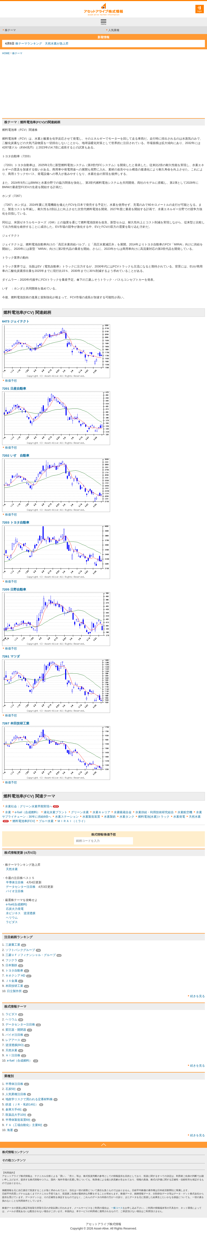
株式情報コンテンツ (15, 1152)
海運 (10, 1130)
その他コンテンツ (14, 1160)
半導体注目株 (15, 882)
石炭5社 (10, 1089)
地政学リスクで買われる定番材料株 (29, 1099)
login (199, 11)
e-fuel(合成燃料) (16, 904)
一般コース (117, 1208)
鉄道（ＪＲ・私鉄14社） (21, 1104)
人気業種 (112, 30)
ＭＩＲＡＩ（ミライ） (72, 821)
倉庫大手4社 (13, 1109)
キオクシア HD (15, 975)
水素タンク (127, 816)
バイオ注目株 (15, 891)
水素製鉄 (110, 816)
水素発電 (179, 816)
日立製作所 (14, 991)
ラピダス (12, 922)
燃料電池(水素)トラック (153, 816)
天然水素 (195, 816)
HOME (6, 53)
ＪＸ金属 (11, 980)
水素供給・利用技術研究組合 (154, 812)
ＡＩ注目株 (12, 1055)
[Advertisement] (103, 86)
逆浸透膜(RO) (14, 1045)
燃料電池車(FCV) (23, 821)
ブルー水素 (46, 821)
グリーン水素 (80, 812)
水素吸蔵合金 (123, 812)
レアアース (12, 1040)
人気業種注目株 (15, 1094)
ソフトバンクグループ (20, 950)
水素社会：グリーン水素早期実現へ (28, 806)
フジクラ (11, 960)
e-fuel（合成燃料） (27, 812)
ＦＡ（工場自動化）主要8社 (24, 1125)
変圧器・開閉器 (15, 1029)
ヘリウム (12, 917)
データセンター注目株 (20, 886)
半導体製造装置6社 (18, 1119)
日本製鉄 (11, 965)
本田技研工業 (14, 985)
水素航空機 (184, 812)
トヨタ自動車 (14, 970)
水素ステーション (67, 816)
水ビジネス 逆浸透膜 (20, 913)
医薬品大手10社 (16, 1114)
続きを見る (197, 996)
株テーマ (9, 30)
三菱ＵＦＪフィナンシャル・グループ (30, 955)
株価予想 (11, 380)
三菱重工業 (12, 944)
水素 (8, 812)
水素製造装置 (91, 816)
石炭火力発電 (15, 908)
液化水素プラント (55, 812)
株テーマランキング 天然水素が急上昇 (42, 43)
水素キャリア (101, 812)
